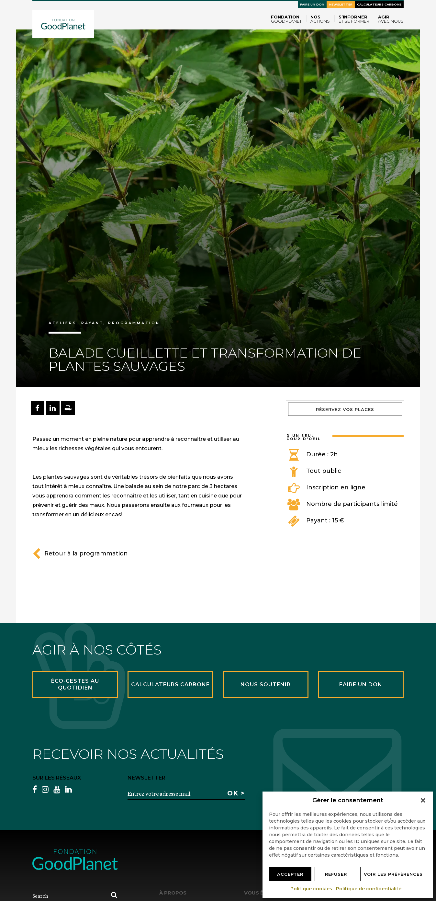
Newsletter (340, 4)
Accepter (290, 874)
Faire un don (312, 4)
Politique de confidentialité (369, 889)
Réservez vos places (345, 409)
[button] (423, 800)
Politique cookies (311, 889)
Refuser (336, 874)
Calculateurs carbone (379, 4)
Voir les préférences (393, 874)
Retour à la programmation (80, 553)
